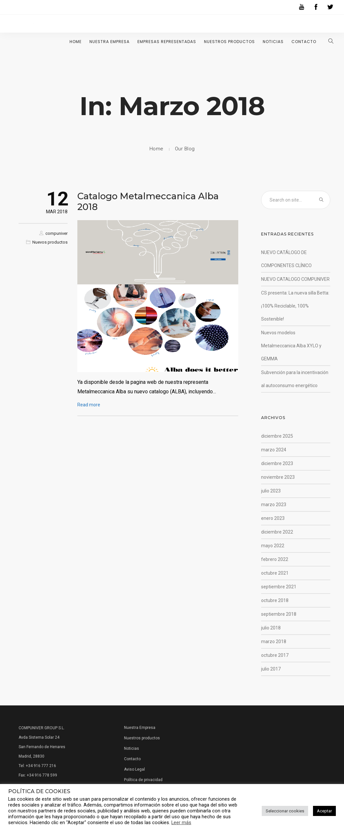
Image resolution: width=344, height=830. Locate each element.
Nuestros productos (142, 738)
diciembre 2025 (277, 436)
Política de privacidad (143, 779)
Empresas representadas (166, 41)
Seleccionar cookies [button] (285, 810)
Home (76, 41)
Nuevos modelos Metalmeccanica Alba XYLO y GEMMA (291, 345)
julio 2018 (271, 627)
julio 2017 (271, 669)
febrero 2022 (274, 559)
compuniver (56, 233)
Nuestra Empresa (109, 41)
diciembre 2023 (277, 463)
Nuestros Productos (229, 41)
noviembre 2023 (278, 477)
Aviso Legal (134, 769)
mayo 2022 (272, 545)
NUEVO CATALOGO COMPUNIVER (295, 279)
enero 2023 (273, 518)
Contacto (303, 41)
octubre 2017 (275, 655)
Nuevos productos (50, 242)
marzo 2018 (273, 641)
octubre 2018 (275, 600)
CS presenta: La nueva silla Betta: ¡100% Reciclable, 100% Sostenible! (295, 306)
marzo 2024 (273, 449)
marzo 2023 (273, 504)
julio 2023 (271, 490)
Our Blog (185, 149)
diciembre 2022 (277, 532)
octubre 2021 (275, 573)
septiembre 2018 (278, 614)
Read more (88, 404)
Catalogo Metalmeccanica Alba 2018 (148, 201)
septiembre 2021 (278, 586)
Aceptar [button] (324, 810)
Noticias (273, 41)
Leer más (181, 822)
